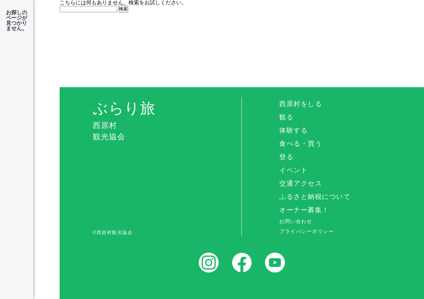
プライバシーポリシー (306, 231)
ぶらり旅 (167, 121)
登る (286, 156)
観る (286, 117)
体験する (293, 130)
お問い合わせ (295, 221)
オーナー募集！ (304, 209)
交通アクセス (300, 183)
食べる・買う (300, 143)
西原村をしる (300, 103)
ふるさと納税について (314, 196)
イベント (293, 170)
